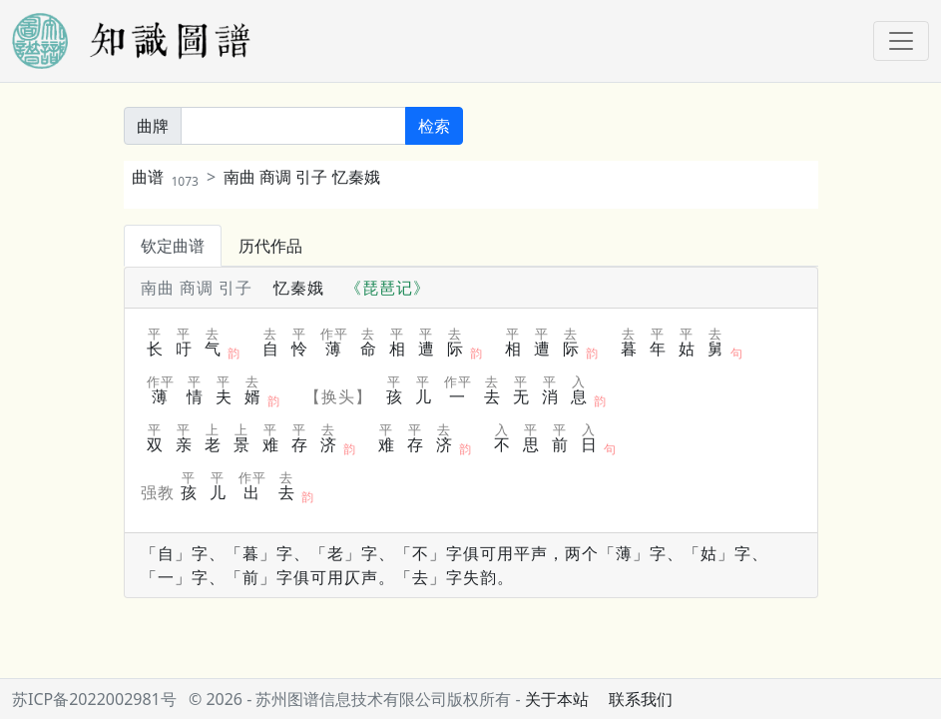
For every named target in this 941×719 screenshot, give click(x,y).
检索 (434, 126)
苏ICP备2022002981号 (94, 699)
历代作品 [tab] (270, 246)
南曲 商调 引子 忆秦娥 (301, 177)
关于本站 (557, 699)
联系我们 (641, 699)
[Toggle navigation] (901, 41)
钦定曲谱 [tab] (173, 246)
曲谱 (165, 177)
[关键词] (293, 126)
